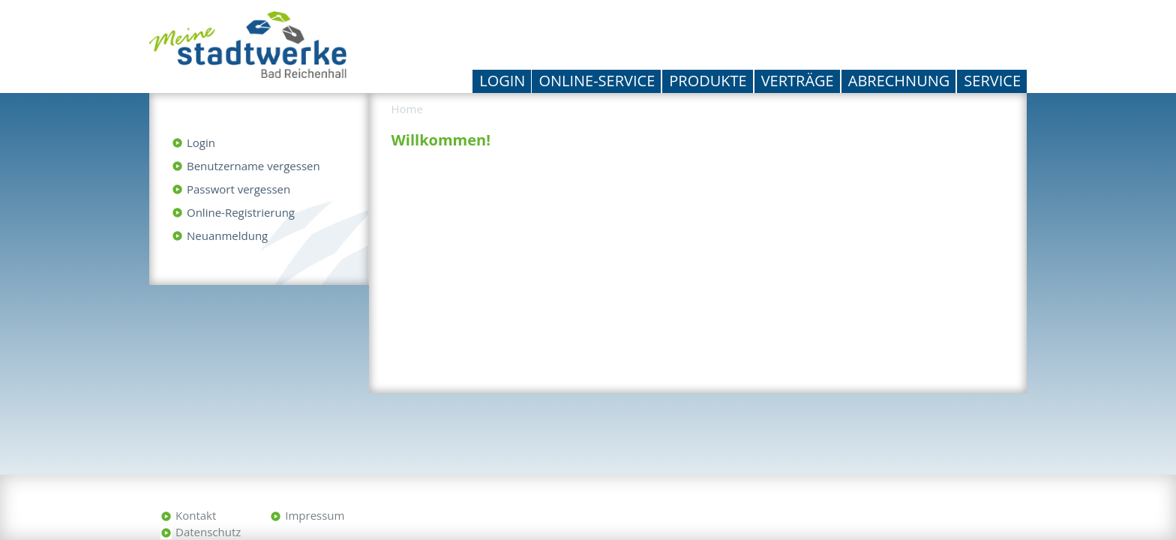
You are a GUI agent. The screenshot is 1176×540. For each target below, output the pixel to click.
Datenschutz (208, 531)
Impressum (314, 515)
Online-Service (596, 80)
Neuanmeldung (227, 235)
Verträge (797, 80)
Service (992, 80)
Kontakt (196, 515)
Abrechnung (899, 80)
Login (502, 80)
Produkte (707, 80)
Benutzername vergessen (253, 165)
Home (407, 108)
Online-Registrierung (241, 212)
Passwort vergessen (238, 189)
